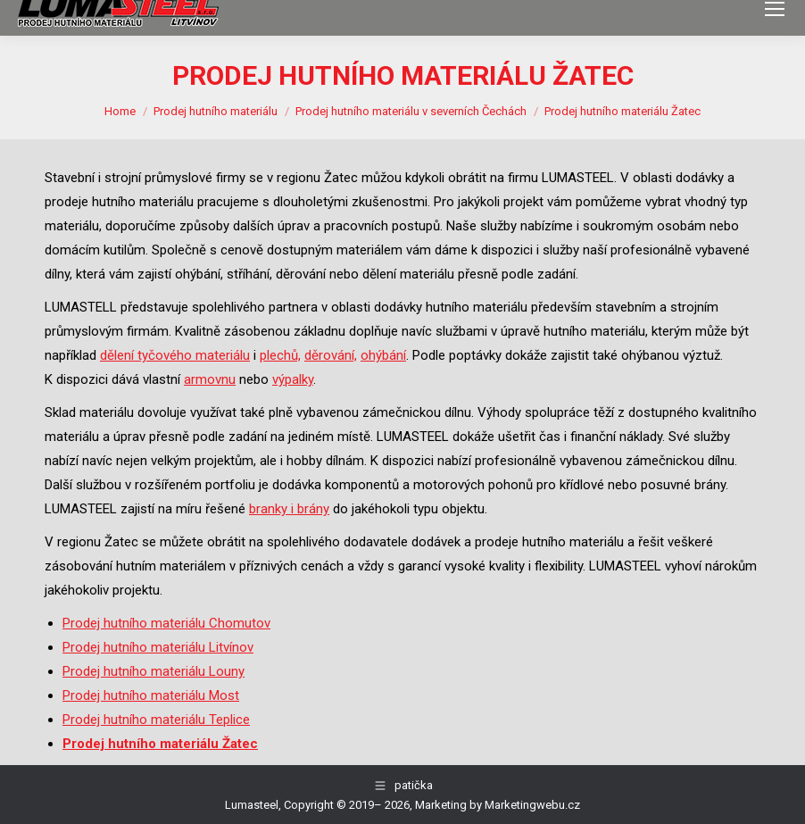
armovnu (210, 379)
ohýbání (383, 355)
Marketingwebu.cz (532, 805)
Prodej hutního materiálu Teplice (156, 720)
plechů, (280, 355)
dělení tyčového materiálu (175, 355)
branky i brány (289, 509)
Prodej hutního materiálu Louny (153, 671)
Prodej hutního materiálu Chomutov (166, 623)
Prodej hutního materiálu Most (150, 695)
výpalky (292, 379)
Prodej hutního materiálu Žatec (160, 744)
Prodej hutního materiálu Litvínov (157, 647)
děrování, (330, 355)
